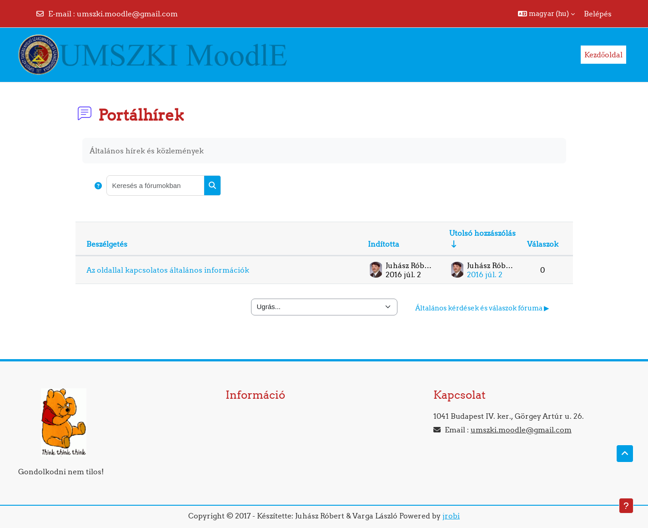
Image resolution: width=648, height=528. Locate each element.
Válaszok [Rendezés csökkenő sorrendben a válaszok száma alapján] (542, 244)
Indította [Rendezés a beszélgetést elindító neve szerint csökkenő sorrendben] (383, 244)
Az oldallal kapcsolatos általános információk (167, 269)
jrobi (451, 515)
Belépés (598, 13)
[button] (546, 13)
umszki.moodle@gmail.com (127, 13)
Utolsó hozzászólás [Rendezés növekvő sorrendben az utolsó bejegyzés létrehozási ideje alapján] (482, 233)
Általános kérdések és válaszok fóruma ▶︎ (482, 308)
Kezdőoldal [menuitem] (603, 54)
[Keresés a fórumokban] (155, 185)
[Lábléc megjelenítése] (626, 505)
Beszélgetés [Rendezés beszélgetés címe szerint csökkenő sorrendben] (106, 244)
